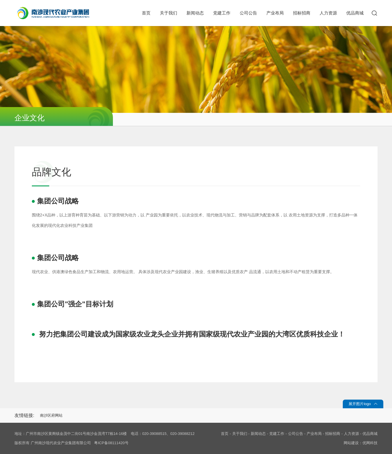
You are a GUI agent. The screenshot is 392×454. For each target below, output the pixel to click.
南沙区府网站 (51, 415)
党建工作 (221, 12)
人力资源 (328, 12)
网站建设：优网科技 (361, 443)
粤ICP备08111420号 (111, 443)
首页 (146, 12)
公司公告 (248, 12)
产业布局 (275, 12)
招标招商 (301, 12)
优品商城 (355, 12)
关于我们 (168, 12)
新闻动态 (195, 12)
